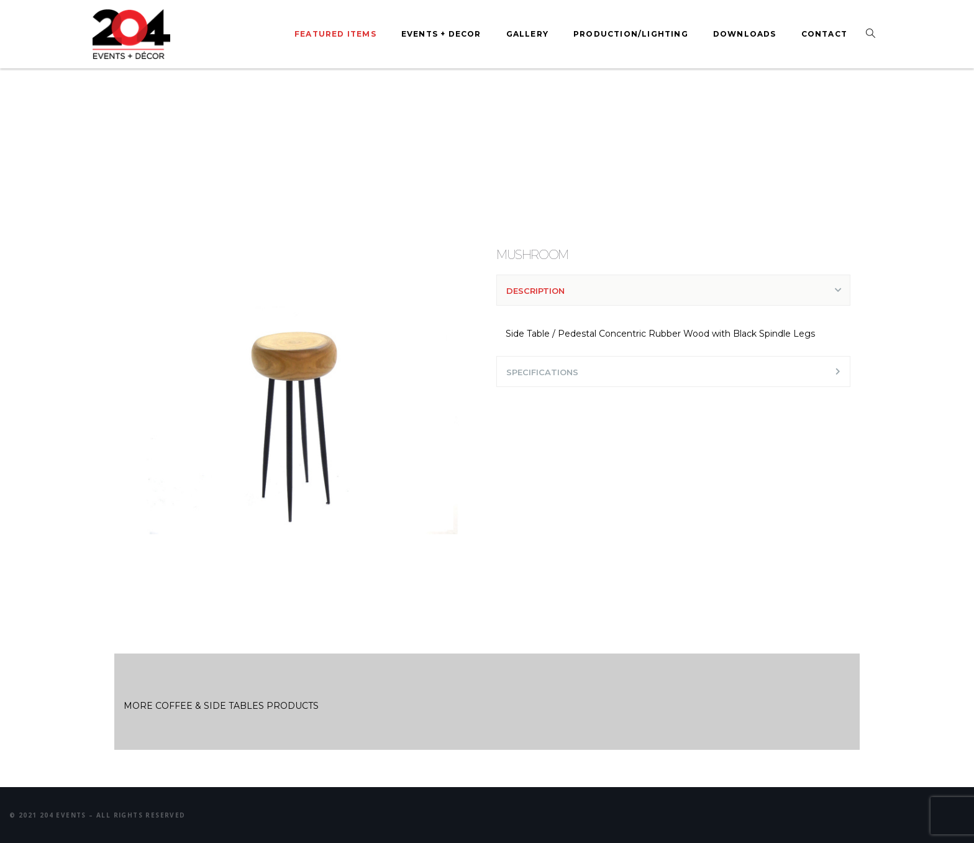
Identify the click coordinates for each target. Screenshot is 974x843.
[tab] (673, 290)
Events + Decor (441, 34)
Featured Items (335, 34)
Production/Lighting (630, 34)
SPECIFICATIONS (542, 372)
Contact (824, 34)
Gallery (527, 34)
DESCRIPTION (535, 291)
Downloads (744, 34)
